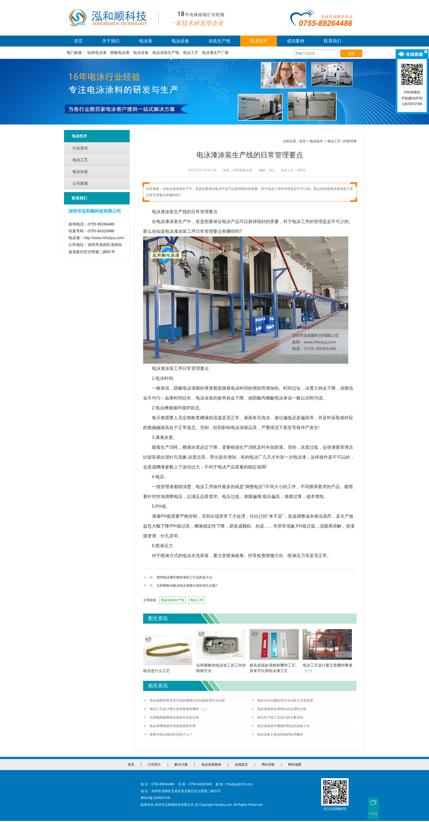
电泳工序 (196, 600)
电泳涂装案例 (211, 764)
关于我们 (111, 41)
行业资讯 (76, 147)
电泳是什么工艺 (156, 670)
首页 (78, 41)
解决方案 (181, 764)
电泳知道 (76, 170)
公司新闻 (76, 182)
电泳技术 (258, 41)
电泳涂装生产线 (165, 52)
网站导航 (268, 764)
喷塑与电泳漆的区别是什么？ (168, 734)
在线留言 (241, 764)
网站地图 (294, 764)
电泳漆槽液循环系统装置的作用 (170, 726)
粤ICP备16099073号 (155, 798)
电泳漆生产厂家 (215, 52)
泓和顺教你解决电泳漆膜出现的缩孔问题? (187, 585)
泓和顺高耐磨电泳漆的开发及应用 (171, 717)
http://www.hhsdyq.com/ (104, 238)
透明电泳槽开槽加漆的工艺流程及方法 (184, 577)
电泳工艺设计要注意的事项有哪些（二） (176, 709)
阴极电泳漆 (119, 52)
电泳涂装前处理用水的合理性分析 (279, 709)
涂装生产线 (219, 41)
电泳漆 (145, 41)
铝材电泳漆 (96, 52)
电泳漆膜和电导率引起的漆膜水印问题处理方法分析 (184, 700)
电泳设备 (180, 41)
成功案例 (295, 41)
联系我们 (332, 41)
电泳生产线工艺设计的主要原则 (277, 717)
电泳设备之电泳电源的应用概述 (277, 734)
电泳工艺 (190, 52)
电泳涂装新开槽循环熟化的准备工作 (281, 726)
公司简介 (154, 764)
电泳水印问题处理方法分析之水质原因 (282, 700)
